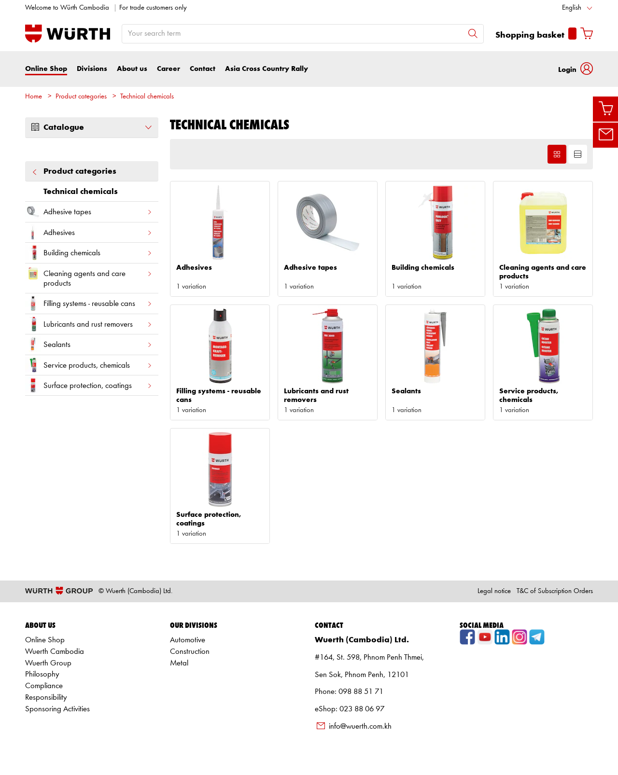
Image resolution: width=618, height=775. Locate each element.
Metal (179, 663)
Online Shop (46, 68)
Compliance (44, 686)
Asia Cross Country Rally (266, 68)
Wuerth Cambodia (54, 652)
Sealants (89, 344)
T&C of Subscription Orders (555, 591)
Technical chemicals (147, 96)
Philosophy (42, 674)
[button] (575, 69)
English (571, 8)
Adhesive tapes (89, 212)
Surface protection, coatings (89, 385)
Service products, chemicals (89, 365)
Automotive (187, 640)
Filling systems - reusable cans (89, 303)
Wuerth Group (48, 663)
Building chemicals (89, 253)
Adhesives (89, 232)
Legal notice (494, 591)
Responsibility (46, 697)
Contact (202, 68)
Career (168, 68)
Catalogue (92, 127)
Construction (190, 652)
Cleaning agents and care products (89, 276)
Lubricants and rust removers (89, 324)
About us (132, 68)
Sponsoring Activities (57, 709)
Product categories (81, 96)
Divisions (92, 68)
